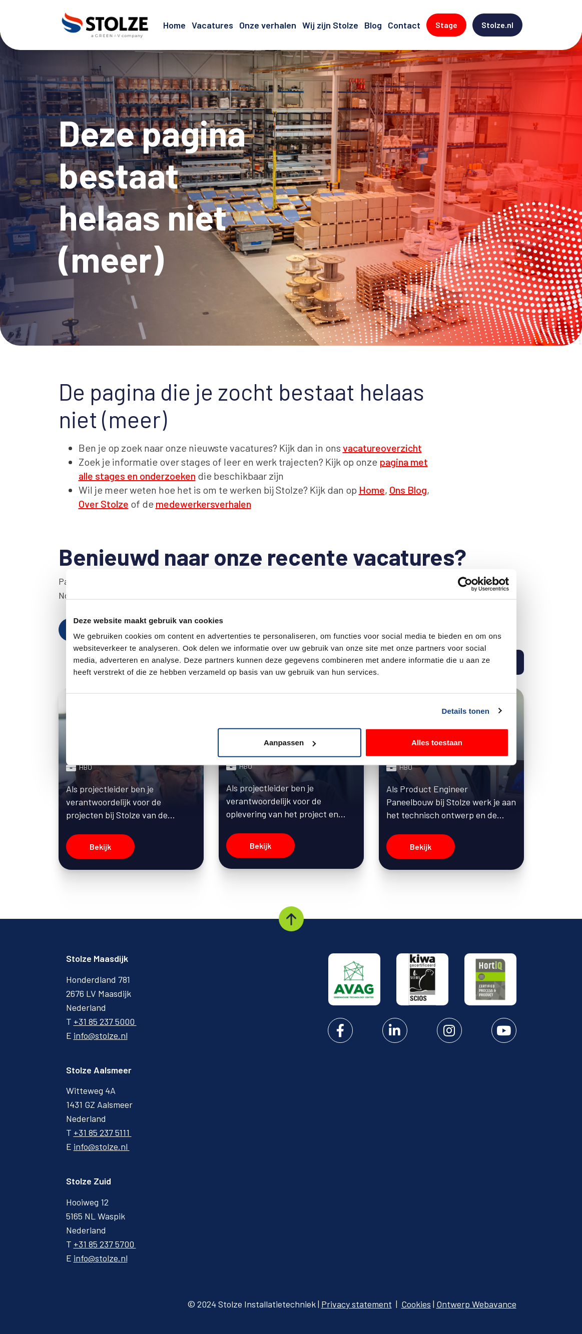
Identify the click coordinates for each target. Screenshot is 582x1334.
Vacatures (213, 24)
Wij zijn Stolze (331, 24)
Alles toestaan (436, 742)
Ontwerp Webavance (476, 1303)
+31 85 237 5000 (105, 1021)
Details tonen (465, 710)
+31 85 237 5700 (105, 1243)
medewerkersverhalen (203, 504)
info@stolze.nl (101, 1035)
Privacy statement (356, 1303)
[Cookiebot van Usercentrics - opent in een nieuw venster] (465, 583)
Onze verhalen (268, 24)
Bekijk (100, 846)
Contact (405, 24)
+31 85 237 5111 (103, 1132)
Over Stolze (104, 504)
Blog (374, 24)
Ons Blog (408, 490)
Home (175, 24)
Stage (450, 24)
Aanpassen (290, 742)
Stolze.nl (501, 24)
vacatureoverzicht (382, 448)
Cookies (416, 1303)
